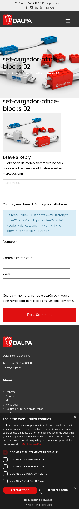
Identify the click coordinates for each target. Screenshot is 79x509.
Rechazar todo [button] (57, 490)
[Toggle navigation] (68, 21)
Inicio (7, 73)
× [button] (74, 417)
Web (6, 274)
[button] (39, 500)
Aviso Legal (12, 405)
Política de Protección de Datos (24, 409)
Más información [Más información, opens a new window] (31, 444)
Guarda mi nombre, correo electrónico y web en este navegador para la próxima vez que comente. (38, 298)
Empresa (11, 392)
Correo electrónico (17, 258)
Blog (50, 8)
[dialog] (39, 461)
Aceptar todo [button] (20, 490)
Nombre (10, 241)
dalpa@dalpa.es (55, 3)
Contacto (11, 396)
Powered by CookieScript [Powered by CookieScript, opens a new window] (39, 504)
